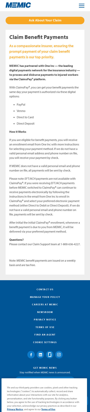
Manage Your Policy (45, 296)
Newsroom (45, 312)
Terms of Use (45, 327)
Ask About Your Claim (45, 20)
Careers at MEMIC (45, 304)
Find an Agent (45, 334)
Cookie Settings (45, 342)
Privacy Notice (45, 319)
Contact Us (45, 289)
